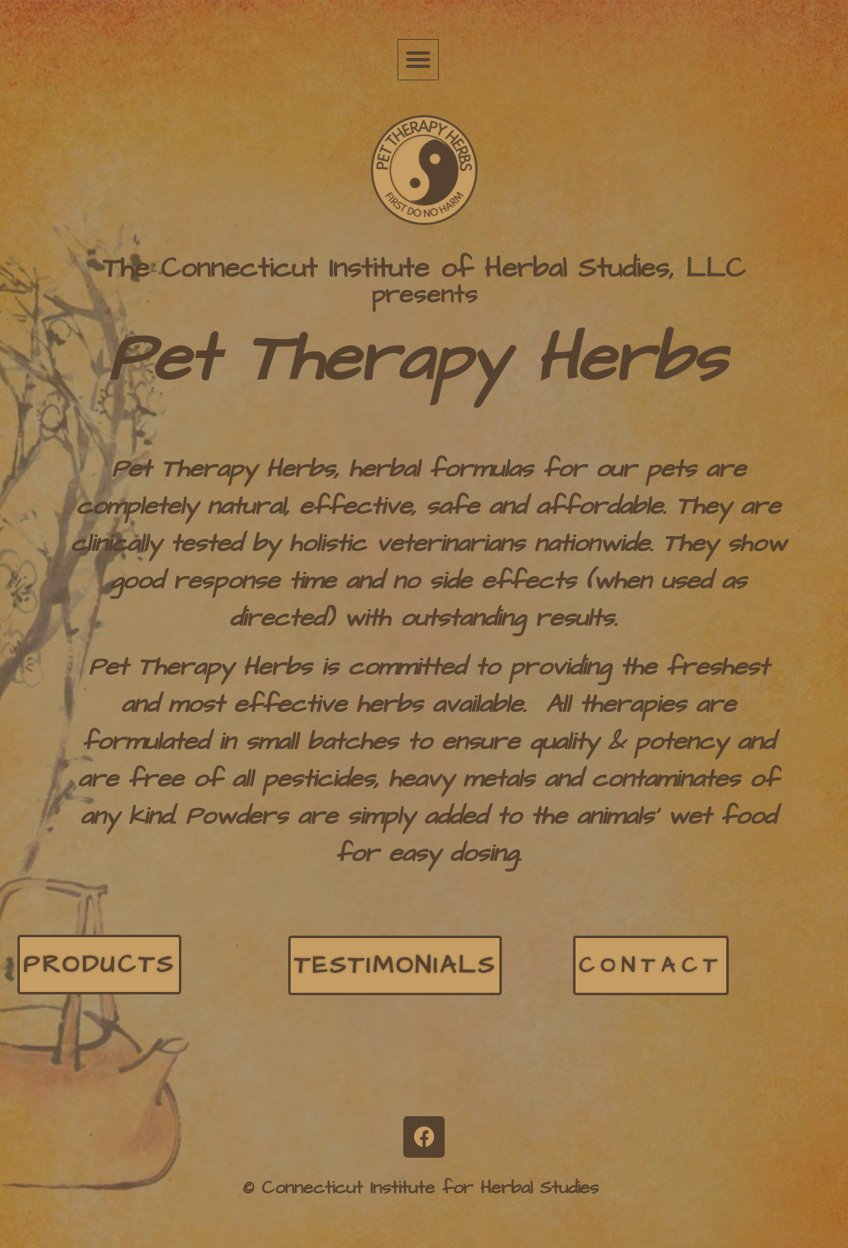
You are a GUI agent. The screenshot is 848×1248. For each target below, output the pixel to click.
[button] (418, 59)
